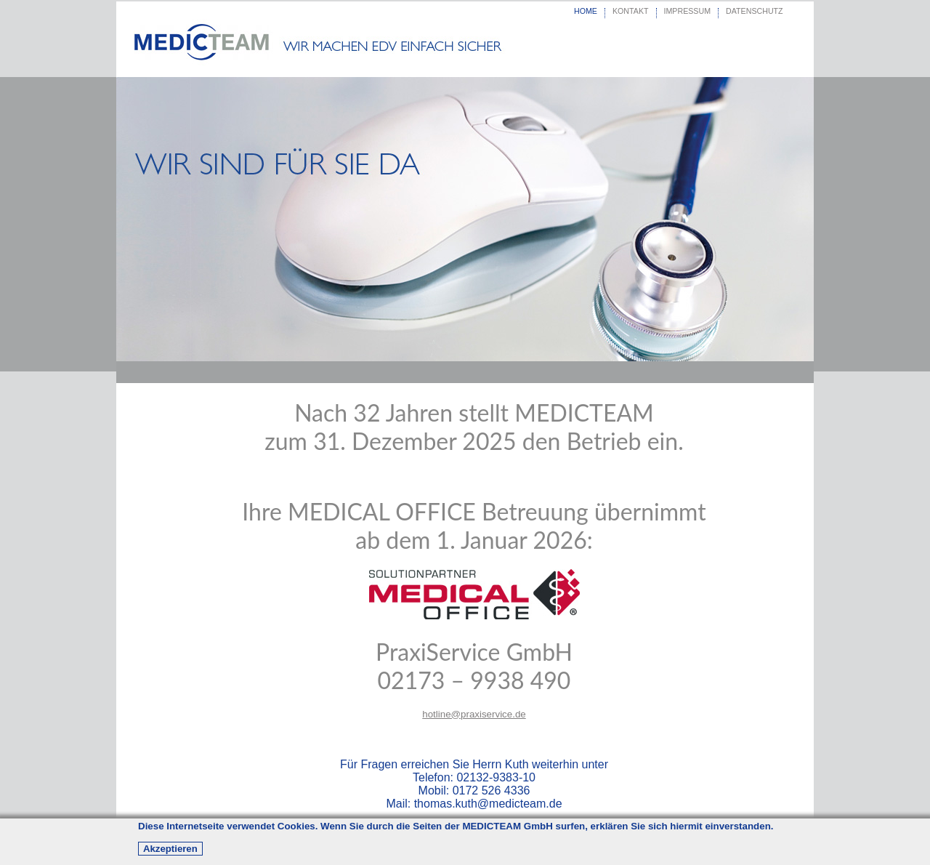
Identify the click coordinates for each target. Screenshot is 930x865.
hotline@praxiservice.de (473, 714)
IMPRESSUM (687, 11)
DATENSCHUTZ (754, 11)
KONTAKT (630, 11)
